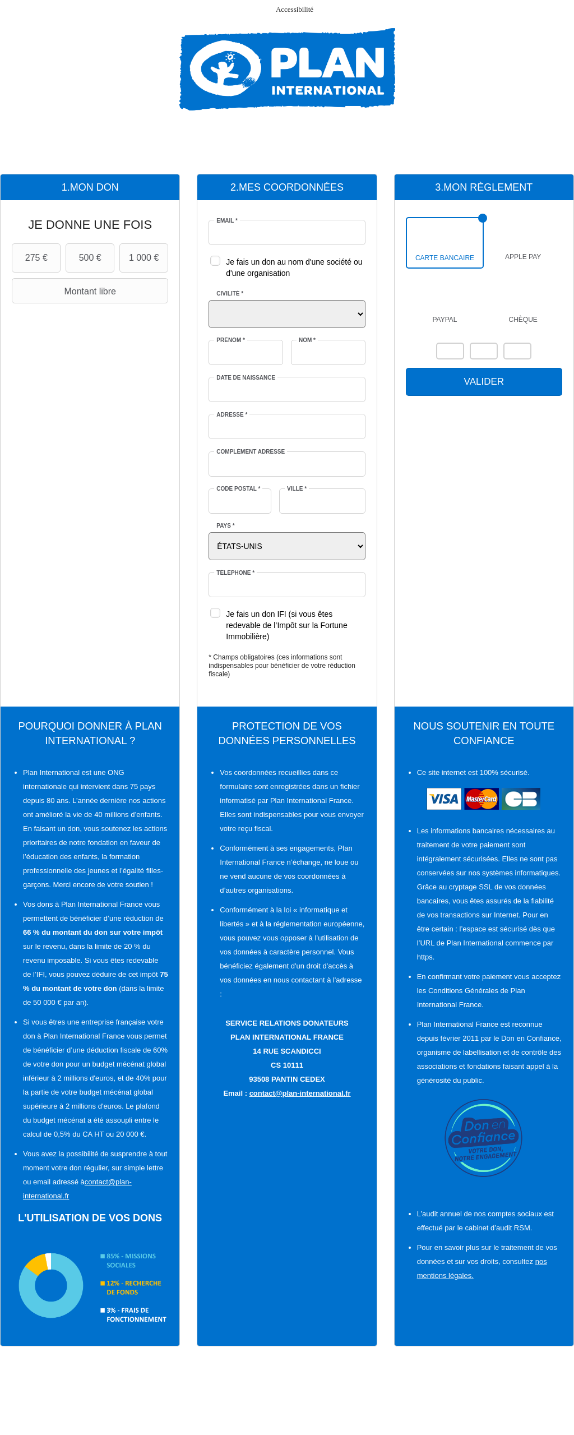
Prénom (230, 340)
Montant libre (65, 291)
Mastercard (450, 351)
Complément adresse (250, 452)
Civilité (229, 293)
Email (227, 221)
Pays (225, 526)
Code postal (238, 489)
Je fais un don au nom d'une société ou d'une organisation (294, 267)
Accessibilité (294, 9)
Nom (307, 340)
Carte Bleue (517, 351)
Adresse (231, 415)
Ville (297, 489)
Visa (484, 351)
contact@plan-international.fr (300, 1093)
